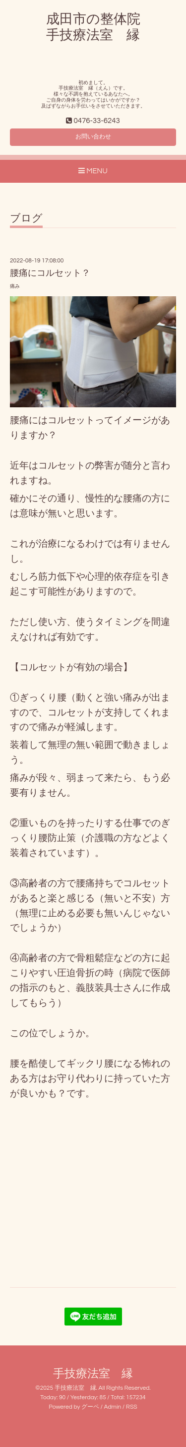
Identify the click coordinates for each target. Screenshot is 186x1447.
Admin (113, 1407)
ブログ (26, 218)
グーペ (90, 1407)
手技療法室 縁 (93, 1374)
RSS (131, 1407)
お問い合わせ (93, 136)
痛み (15, 286)
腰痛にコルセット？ (50, 273)
